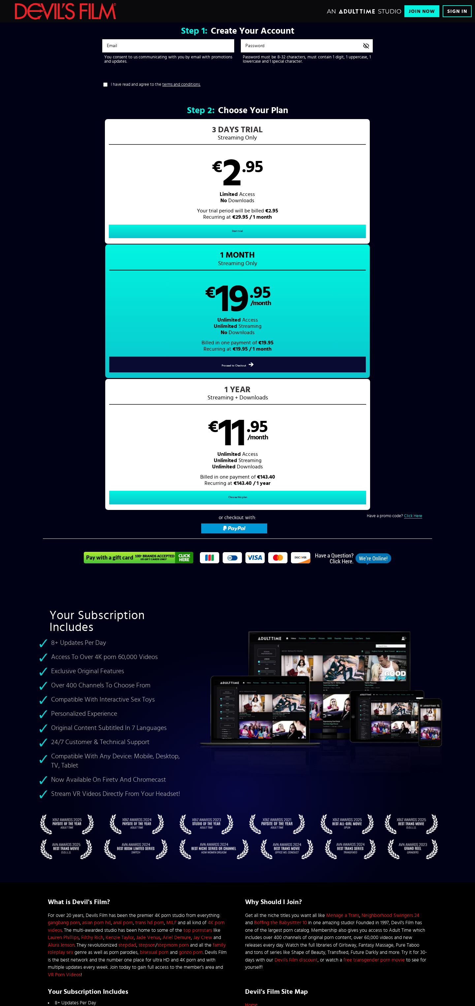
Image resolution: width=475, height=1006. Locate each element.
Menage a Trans (342, 665)
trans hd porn (149, 672)
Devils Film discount (296, 709)
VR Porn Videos (64, 724)
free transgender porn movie (374, 709)
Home (251, 755)
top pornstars (197, 679)
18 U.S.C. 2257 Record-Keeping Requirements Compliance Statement (220, 904)
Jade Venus (148, 687)
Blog (101, 914)
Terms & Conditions (180, 872)
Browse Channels (111, 862)
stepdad (127, 694)
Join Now (422, 11)
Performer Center (111, 904)
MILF (171, 672)
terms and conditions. (181, 84)
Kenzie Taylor (120, 687)
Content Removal (237, 956)
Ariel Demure (177, 687)
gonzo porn (191, 702)
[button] (140, 186)
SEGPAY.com (300, 951)
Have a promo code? (394, 260)
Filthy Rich (92, 687)
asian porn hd (96, 672)
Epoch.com (129, 951)
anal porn (123, 672)
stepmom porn (173, 694)
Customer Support (179, 862)
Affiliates (104, 883)
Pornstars (255, 777)
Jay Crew (202, 687)
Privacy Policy (176, 883)
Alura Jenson (61, 694)
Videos (252, 762)
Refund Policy (175, 893)
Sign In (457, 11)
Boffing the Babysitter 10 (280, 672)
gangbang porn (64, 672)
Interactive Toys (110, 893)
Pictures (253, 770)
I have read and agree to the (156, 84)
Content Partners (111, 872)
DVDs (251, 784)
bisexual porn (154, 702)
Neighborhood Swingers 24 (390, 665)
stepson (147, 694)
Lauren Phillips (63, 687)
